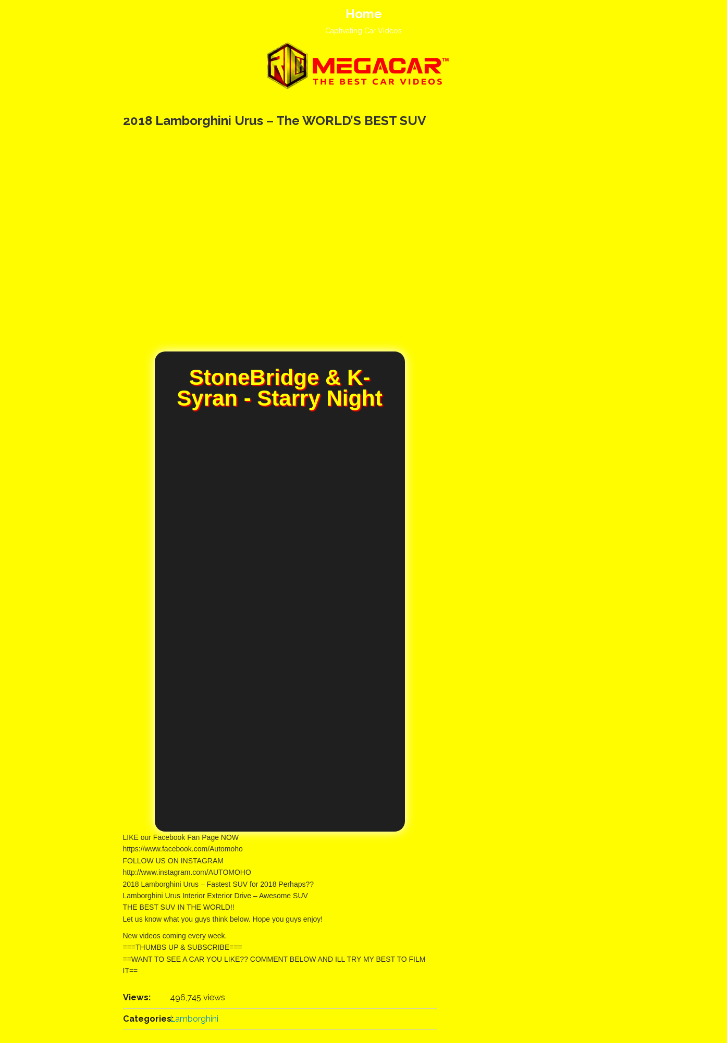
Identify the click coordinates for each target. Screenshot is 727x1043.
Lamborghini (194, 1019)
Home (364, 13)
